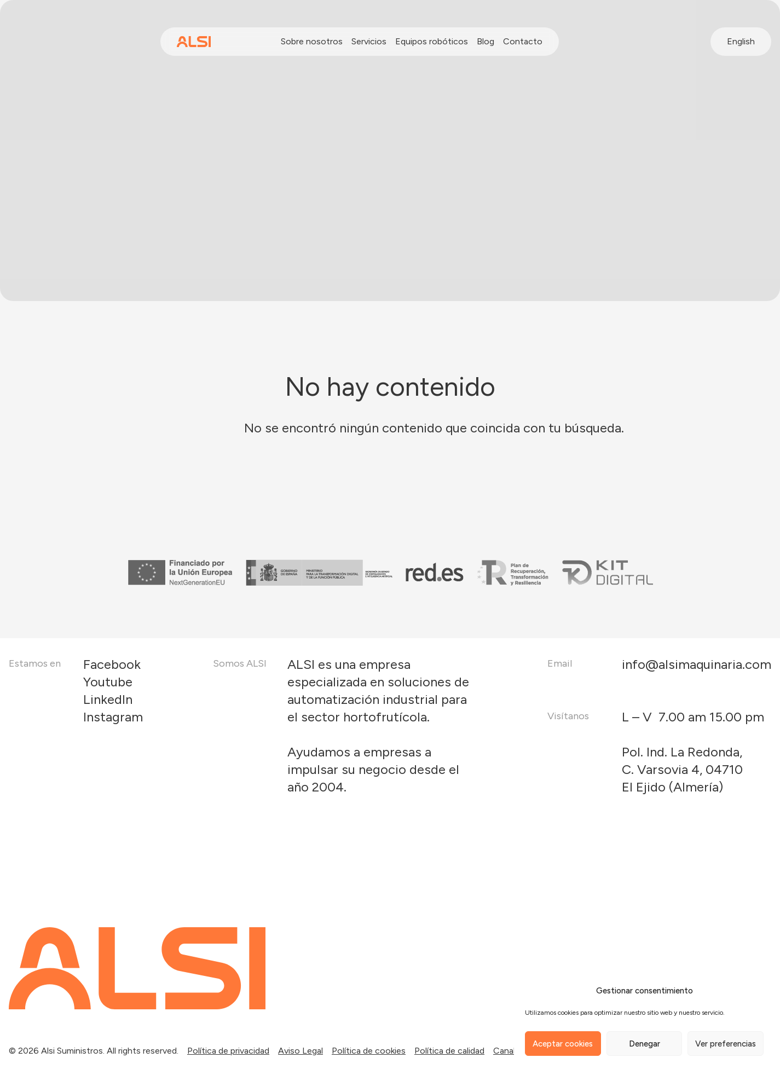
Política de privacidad (228, 1050)
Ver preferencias (725, 1044)
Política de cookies (369, 1050)
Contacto (522, 41)
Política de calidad (449, 1050)
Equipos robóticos (431, 41)
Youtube (107, 682)
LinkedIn (107, 699)
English (741, 41)
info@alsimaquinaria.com (696, 664)
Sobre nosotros (312, 41)
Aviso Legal (300, 1050)
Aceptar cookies (563, 1044)
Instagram (113, 717)
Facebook (112, 664)
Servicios (368, 41)
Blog (485, 41)
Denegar (644, 1044)
